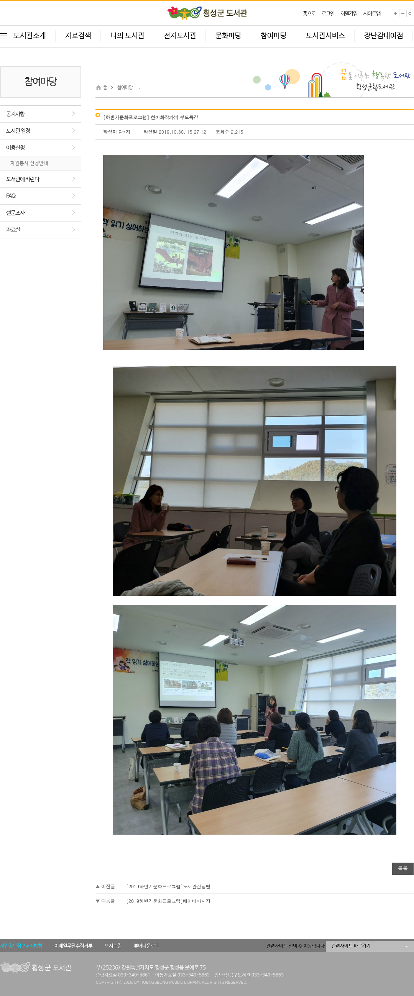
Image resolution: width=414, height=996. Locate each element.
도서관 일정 (18, 131)
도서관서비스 (325, 36)
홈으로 (309, 14)
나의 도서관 (127, 36)
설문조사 (15, 213)
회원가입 (348, 14)
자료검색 (78, 36)
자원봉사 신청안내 (29, 163)
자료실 (13, 229)
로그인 (328, 14)
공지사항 (15, 114)
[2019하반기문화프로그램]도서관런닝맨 (168, 886)
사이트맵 (371, 14)
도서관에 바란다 (22, 179)
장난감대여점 (383, 36)
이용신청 (15, 147)
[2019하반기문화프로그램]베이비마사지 (168, 901)
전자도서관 (180, 36)
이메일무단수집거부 (73, 946)
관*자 (125, 131)
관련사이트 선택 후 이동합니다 (295, 946)
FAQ (10, 196)
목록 (403, 868)
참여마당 (274, 36)
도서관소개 (29, 36)
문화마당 (228, 36)
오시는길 (113, 946)
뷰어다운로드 (146, 946)
